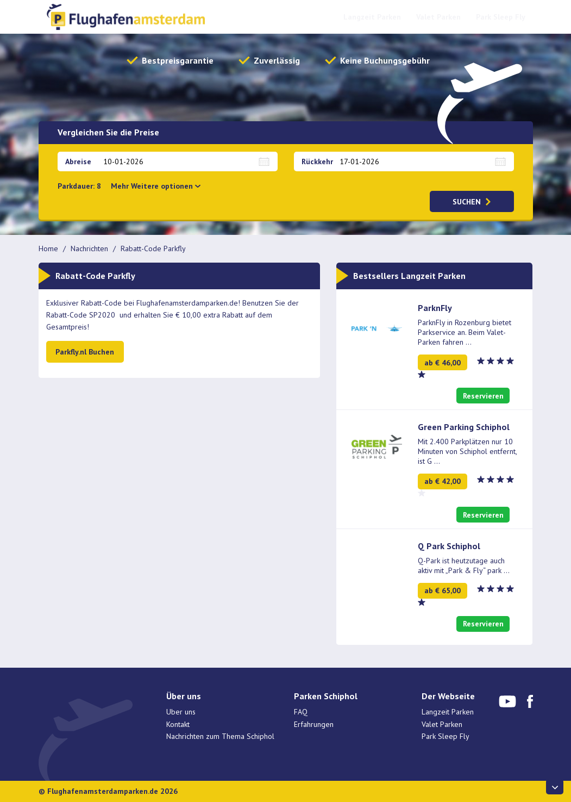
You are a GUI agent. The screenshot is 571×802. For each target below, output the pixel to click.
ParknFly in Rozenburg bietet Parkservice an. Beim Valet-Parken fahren (464, 332)
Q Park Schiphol (449, 545)
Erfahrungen (314, 724)
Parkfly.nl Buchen (84, 352)
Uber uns (181, 712)
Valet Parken (438, 17)
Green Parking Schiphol (464, 426)
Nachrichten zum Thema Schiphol (220, 736)
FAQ (301, 712)
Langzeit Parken (372, 17)
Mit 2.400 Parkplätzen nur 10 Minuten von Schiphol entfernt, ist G (467, 451)
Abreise (78, 161)
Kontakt (178, 724)
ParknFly (435, 307)
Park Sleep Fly (500, 17)
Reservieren (483, 396)
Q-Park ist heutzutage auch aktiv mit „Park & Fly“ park (464, 565)
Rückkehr (317, 161)
